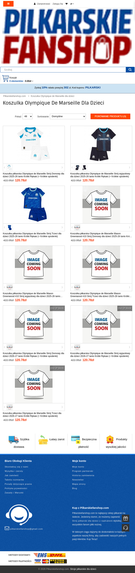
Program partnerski (82, 471)
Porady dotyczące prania (18, 484)
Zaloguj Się (58, 4)
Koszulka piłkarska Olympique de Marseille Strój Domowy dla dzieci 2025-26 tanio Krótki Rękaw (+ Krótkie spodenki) (33, 175)
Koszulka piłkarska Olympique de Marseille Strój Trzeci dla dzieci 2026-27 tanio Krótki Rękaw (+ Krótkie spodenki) (32, 414)
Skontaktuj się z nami (16, 467)
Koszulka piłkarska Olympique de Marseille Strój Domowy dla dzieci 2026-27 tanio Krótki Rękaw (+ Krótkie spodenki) (33, 354)
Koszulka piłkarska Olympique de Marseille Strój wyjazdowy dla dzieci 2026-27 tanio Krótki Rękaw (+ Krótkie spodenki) (100, 354)
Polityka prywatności (16, 488)
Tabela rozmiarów (14, 480)
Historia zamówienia (83, 475)
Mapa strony (79, 484)
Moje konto (78, 467)
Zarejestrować (43, 4)
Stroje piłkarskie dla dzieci (83, 569)
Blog (74, 488)
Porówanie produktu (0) (110, 116)
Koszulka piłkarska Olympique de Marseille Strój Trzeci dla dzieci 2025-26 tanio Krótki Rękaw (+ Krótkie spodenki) (32, 235)
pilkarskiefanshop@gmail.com (24, 528)
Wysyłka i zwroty (14, 471)
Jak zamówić (12, 475)
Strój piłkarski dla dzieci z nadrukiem (92, 521)
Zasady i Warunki (14, 493)
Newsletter (78, 480)
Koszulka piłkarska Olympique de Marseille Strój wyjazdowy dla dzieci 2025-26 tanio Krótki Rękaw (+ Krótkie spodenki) (100, 175)
